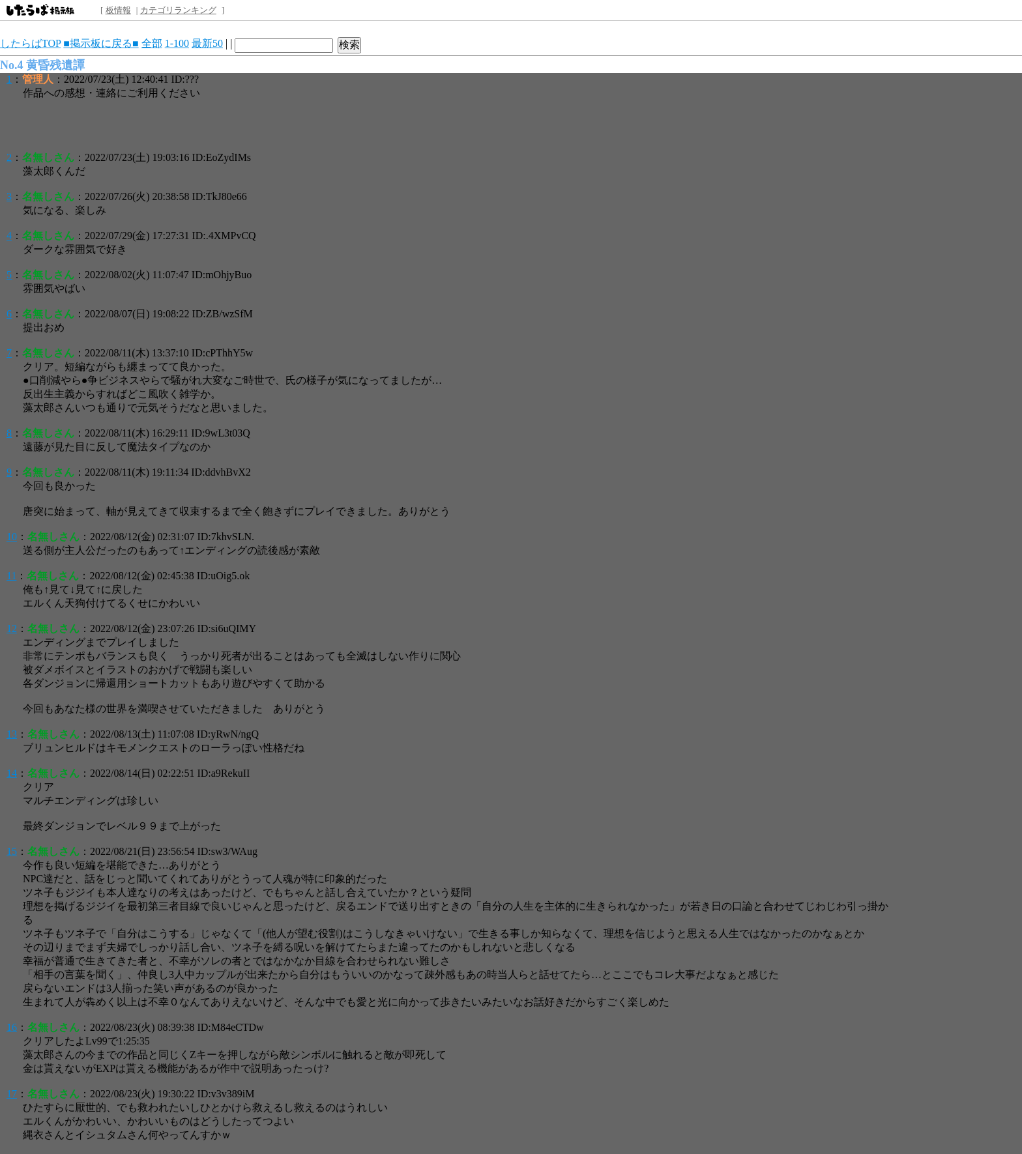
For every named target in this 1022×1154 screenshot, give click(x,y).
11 (11, 575)
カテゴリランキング (178, 10)
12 (12, 628)
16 (12, 1027)
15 (12, 851)
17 (12, 1093)
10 (12, 536)
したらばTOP (30, 43)
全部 (151, 43)
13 (12, 734)
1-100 (177, 43)
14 (12, 773)
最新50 (207, 43)
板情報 (118, 10)
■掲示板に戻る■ (100, 43)
